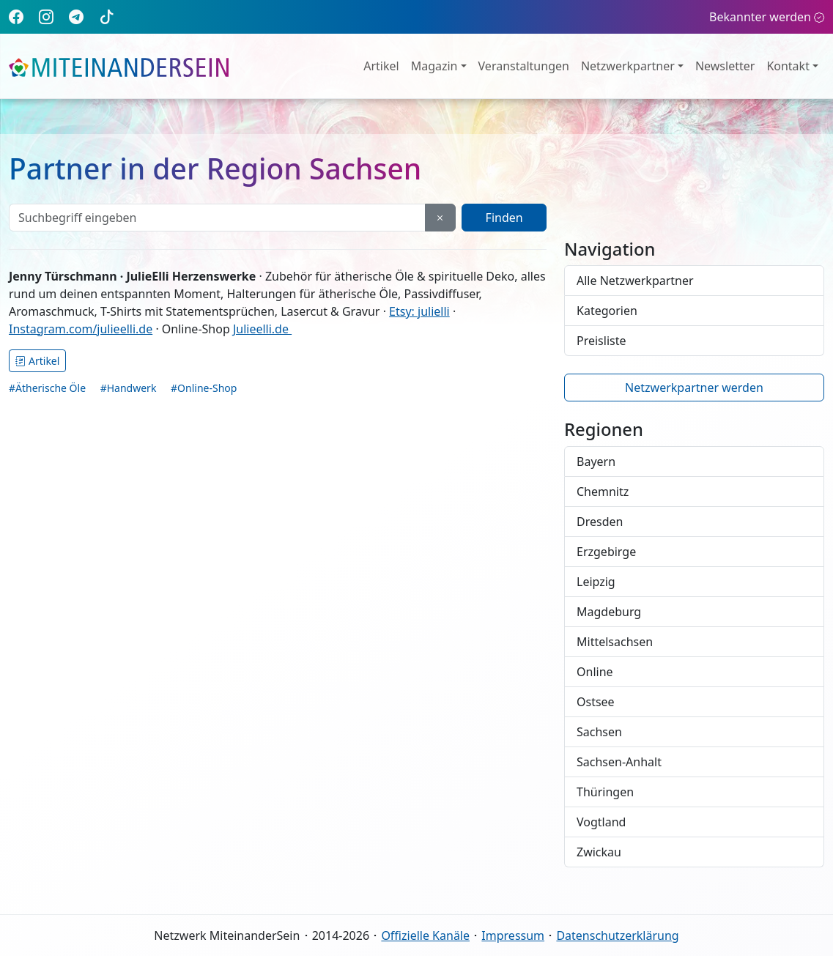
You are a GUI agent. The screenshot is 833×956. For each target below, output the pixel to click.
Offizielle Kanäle (425, 935)
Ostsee (596, 702)
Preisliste (601, 341)
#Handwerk (128, 388)
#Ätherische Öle (47, 388)
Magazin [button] (434, 66)
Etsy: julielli (419, 311)
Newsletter (725, 66)
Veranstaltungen (523, 66)
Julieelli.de (262, 329)
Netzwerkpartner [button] (628, 66)
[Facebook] (16, 16)
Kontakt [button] (788, 66)
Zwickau (599, 852)
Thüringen (605, 792)
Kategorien (607, 311)
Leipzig (596, 582)
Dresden (600, 522)
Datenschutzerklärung (617, 935)
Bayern (596, 461)
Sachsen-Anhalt (619, 762)
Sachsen (599, 732)
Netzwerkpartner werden (694, 387)
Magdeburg (609, 612)
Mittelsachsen (615, 642)
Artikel (381, 66)
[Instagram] (46, 16)
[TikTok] (107, 16)
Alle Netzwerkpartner (635, 281)
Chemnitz (603, 491)
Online (595, 672)
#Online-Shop (204, 388)
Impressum (512, 935)
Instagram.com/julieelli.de (80, 329)
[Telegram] (76, 16)
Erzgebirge (606, 552)
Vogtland (601, 822)
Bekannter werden (766, 17)
